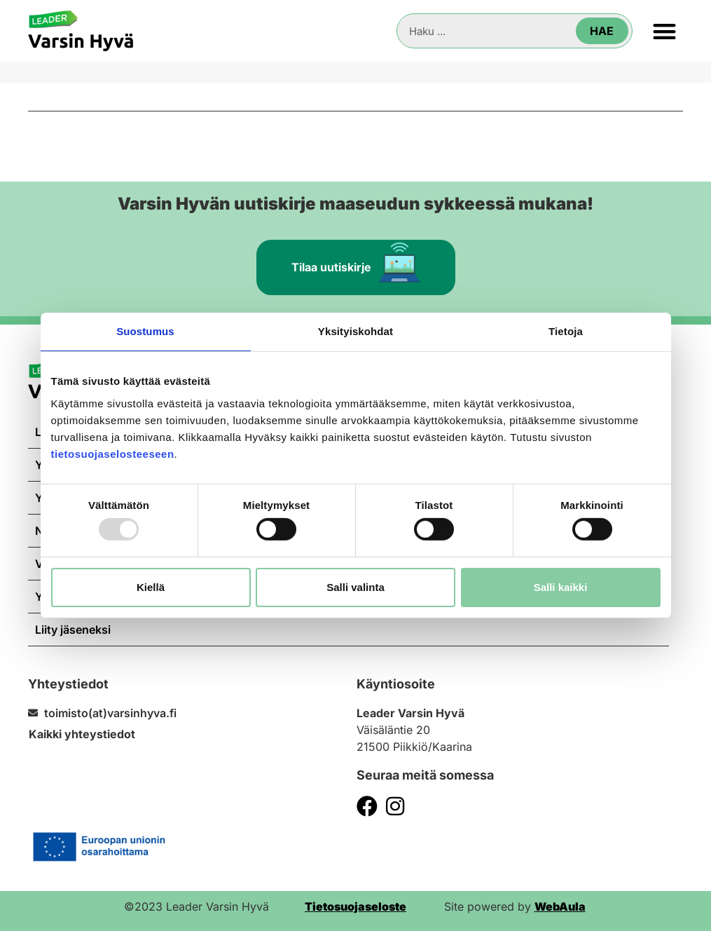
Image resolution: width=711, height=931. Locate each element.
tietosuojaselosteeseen (112, 453)
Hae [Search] (602, 31)
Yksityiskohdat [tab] (355, 331)
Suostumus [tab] (145, 331)
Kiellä (151, 587)
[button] (665, 31)
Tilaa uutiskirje (355, 261)
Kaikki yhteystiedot (82, 734)
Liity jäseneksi (73, 630)
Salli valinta (355, 587)
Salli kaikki (561, 587)
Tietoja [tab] (565, 331)
